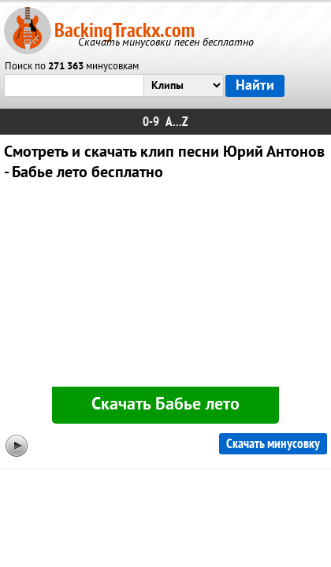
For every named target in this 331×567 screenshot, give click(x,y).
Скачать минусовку (273, 443)
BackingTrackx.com (124, 30)
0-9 (151, 121)
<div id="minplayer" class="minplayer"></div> (165, 287)
